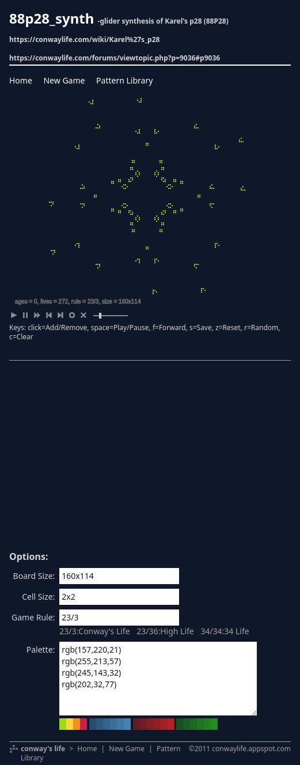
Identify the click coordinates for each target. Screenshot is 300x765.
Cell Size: (38, 596)
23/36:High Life (165, 631)
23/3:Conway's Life (94, 631)
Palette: (40, 649)
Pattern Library (124, 80)
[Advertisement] (150, 459)
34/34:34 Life (224, 631)
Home (20, 80)
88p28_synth (51, 18)
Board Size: (34, 575)
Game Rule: (33, 617)
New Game (64, 80)
